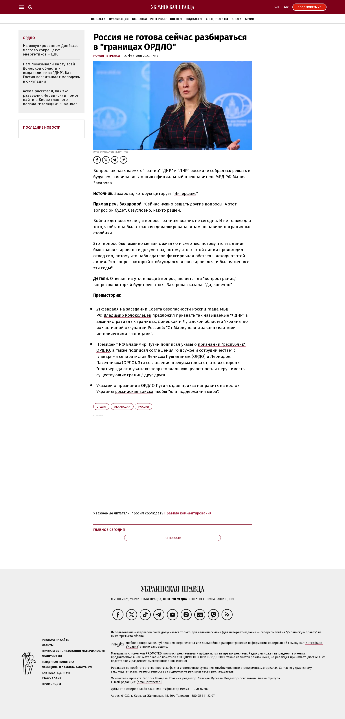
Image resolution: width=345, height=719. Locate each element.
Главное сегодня (109, 530)
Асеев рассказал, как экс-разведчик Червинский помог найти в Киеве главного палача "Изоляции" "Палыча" (51, 97)
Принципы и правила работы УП (67, 667)
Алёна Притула (269, 678)
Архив (249, 19)
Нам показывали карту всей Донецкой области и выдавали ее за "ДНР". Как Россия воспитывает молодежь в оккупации (51, 73)
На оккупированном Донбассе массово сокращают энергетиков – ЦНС (51, 50)
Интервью (158, 19)
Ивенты (176, 19)
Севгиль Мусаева (210, 678)
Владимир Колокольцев (127, 315)
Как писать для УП (56, 673)
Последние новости (42, 127)
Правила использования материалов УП (73, 650)
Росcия (143, 406)
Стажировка (51, 678)
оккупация (122, 406)
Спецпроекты (217, 19)
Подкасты (194, 19)
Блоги (236, 19)
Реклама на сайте (55, 639)
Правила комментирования (188, 513)
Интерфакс (185, 193)
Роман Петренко (107, 56)
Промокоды (51, 684)
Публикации (118, 19)
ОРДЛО (101, 406)
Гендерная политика (58, 662)
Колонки (139, 19)
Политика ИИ (52, 656)
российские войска (134, 391)
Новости (98, 19)
